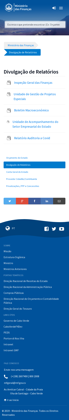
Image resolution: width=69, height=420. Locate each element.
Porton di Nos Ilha (14, 338)
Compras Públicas (14, 292)
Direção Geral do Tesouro (18, 308)
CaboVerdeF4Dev (13, 326)
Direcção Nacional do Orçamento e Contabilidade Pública (31, 300)
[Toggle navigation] (36, 8)
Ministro (8, 263)
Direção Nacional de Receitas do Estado (26, 281)
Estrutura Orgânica (14, 257)
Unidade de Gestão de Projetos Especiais (35, 96)
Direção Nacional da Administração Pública (28, 287)
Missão (7, 251)
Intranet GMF (11, 350)
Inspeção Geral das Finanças (33, 83)
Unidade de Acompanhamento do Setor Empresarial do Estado (35, 124)
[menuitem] (34, 157)
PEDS (7, 332)
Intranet (8, 344)
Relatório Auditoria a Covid (32, 138)
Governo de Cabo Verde (16, 320)
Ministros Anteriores (15, 269)
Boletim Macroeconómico (31, 110)
